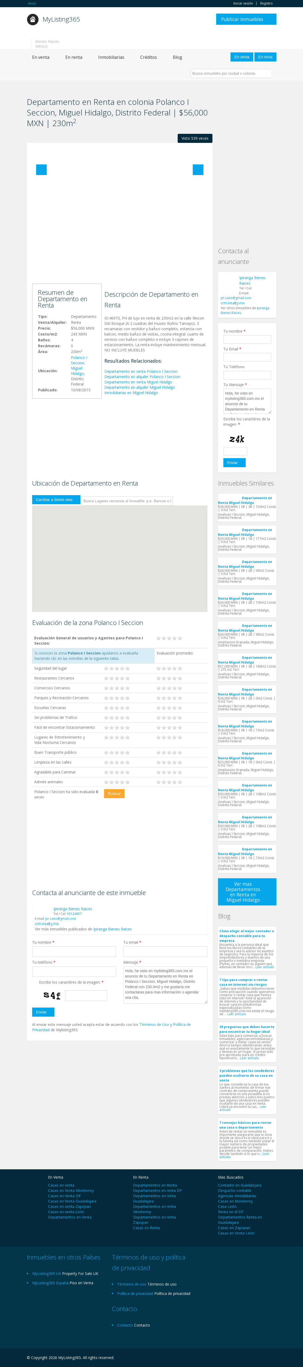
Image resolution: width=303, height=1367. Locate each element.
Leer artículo (264, 967)
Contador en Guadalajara (239, 1185)
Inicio (32, 3)
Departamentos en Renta (155, 1185)
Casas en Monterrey (235, 1201)
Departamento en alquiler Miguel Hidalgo (139, 387)
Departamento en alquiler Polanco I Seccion (142, 376)
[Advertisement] (119, 241)
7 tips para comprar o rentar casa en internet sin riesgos (243, 982)
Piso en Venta (81, 1282)
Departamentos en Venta (70, 1217)
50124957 (74, 914)
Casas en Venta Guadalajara (72, 1201)
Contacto (142, 1325)
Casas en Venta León (236, 1233)
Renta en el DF (231, 1211)
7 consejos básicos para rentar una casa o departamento (245, 1125)
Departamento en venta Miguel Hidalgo (138, 381)
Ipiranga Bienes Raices (72, 908)
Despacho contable (234, 1190)
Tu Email (232, 348)
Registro (266, 3)
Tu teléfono (44, 962)
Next (198, 169)
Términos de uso (162, 1284)
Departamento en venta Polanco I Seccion (140, 371)
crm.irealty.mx (47, 923)
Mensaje (132, 962)
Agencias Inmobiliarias (237, 1195)
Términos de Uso (154, 1024)
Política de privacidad (172, 1293)
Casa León (227, 1206)
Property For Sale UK (80, 1273)
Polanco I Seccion (79, 360)
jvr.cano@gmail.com (60, 918)
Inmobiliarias (111, 57)
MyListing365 (61, 19)
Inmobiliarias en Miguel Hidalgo (131, 392)
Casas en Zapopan (234, 1227)
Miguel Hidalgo (77, 371)
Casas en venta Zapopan (69, 1206)
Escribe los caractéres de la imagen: (71, 982)
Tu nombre (43, 942)
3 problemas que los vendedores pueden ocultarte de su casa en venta (246, 1075)
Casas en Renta (146, 1227)
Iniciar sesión (243, 3)
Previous (41, 169)
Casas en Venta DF (64, 1195)
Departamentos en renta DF (157, 1190)
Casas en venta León (66, 1211)
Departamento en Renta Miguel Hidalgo (245, 500)
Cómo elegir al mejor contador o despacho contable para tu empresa (246, 936)
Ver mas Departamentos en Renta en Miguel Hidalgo (243, 892)
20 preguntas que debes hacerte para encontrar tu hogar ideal (246, 1029)
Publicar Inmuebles (242, 19)
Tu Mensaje (235, 384)
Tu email (132, 942)
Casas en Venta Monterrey (71, 1190)
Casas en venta (61, 1185)
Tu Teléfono (234, 366)
